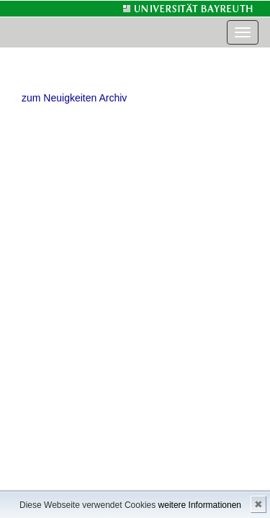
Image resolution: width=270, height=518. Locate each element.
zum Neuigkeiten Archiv (74, 98)
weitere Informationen (199, 505)
